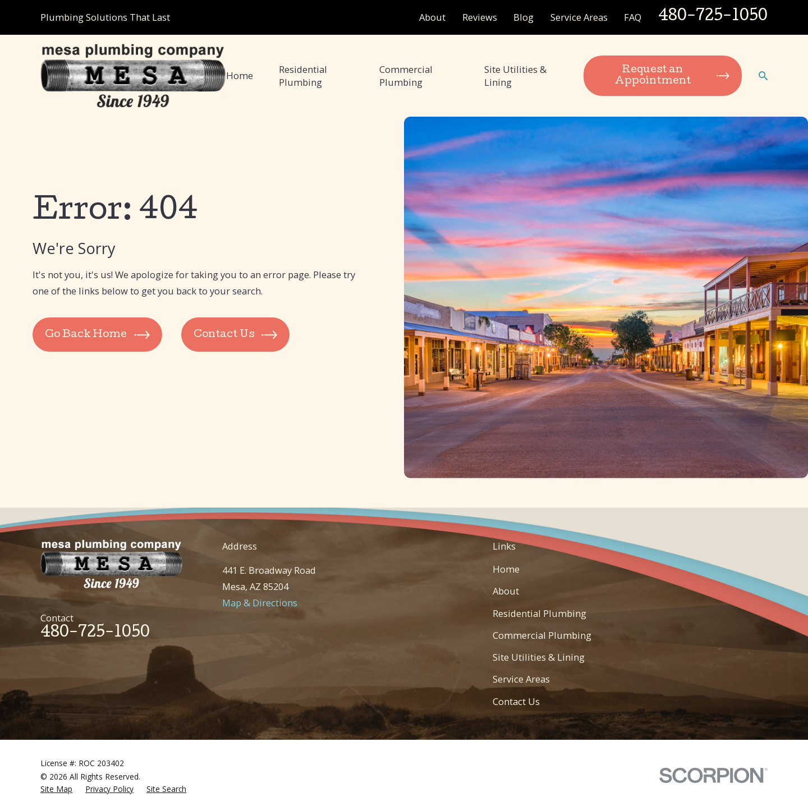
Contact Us (516, 701)
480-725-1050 (713, 17)
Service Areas (579, 17)
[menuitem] (56, 789)
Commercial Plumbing (542, 635)
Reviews (479, 17)
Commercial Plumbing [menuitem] (406, 76)
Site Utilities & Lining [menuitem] (515, 76)
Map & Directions (259, 602)
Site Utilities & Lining (539, 657)
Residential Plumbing (539, 613)
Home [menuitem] (239, 75)
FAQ (632, 17)
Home (506, 569)
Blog (523, 17)
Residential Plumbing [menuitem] (303, 76)
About (432, 17)
